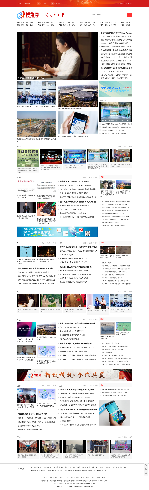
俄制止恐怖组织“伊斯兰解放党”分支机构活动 (116, 364)
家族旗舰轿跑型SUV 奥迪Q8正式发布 (114, 214)
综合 (43, 22)
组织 (110, 22)
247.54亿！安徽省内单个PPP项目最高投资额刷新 (78, 189)
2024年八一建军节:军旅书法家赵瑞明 (114, 43)
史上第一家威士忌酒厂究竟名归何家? (73, 282)
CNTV (65, 470)
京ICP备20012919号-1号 (61, 483)
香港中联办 (90, 467)
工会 (60, 22)
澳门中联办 (99, 467)
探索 (68, 25)
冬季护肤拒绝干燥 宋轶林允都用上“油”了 (75, 258)
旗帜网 (61, 467)
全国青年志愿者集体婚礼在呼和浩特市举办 (75, 397)
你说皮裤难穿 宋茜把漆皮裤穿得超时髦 (74, 271)
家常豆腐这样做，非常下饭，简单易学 (114, 395)
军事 (22, 22)
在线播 (128, 22)
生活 (81, 25)
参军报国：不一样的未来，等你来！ (113, 355)
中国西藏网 (34, 470)
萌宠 (115, 25)
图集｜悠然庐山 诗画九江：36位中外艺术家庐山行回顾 (36, 106)
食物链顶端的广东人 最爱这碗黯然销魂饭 (115, 211)
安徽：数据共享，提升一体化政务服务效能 (77, 323)
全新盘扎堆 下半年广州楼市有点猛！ (113, 226)
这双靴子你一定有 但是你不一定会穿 (73, 262)
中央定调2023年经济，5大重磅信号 (113, 130)
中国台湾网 (97, 470)
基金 (27, 25)
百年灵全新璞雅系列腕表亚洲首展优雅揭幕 (75, 274)
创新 (64, 25)
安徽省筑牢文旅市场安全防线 (29, 426)
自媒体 (128, 25)
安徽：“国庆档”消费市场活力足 (71, 209)
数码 (73, 25)
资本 (22, 25)
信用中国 (42, 470)
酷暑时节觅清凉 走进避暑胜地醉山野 (31, 429)
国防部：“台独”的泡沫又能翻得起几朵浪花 (115, 361)
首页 (19, 4)
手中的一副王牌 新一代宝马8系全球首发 (114, 205)
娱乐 (106, 25)
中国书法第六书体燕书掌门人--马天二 (32, 78)
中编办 (78, 467)
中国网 (60, 470)
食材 (110, 25)
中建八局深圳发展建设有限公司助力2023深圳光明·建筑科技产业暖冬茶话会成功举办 (97, 166)
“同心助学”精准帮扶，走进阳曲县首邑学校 (75, 417)
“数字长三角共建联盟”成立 (69, 339)
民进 (125, 467)
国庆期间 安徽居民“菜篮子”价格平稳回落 (75, 205)
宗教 (52, 25)
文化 (39, 25)
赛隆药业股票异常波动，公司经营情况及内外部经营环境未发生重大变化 (46, 221)
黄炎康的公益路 (65, 421)
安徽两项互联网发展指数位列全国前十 (74, 335)
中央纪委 (55, 467)
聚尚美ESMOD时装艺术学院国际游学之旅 (35, 269)
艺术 (43, 25)
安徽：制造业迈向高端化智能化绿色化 (74, 327)
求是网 (48, 470)
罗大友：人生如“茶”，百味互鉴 (112, 71)
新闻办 (84, 467)
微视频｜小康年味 (107, 263)
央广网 (104, 470)
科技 (60, 25)
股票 (31, 25)
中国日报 (71, 470)
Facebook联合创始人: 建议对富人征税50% (73, 136)
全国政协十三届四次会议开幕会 (112, 278)
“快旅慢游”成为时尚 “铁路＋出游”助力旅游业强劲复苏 (25, 407)
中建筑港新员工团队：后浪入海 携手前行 (115, 133)
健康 (85, 25)
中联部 (67, 467)
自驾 (94, 22)
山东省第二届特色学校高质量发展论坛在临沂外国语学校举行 (26, 261)
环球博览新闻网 (103, 481)
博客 (122, 25)
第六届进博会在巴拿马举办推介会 (70, 108)
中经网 (90, 470)
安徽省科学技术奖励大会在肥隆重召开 (75, 344)
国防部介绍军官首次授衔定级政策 (112, 349)
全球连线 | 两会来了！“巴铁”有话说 (113, 275)
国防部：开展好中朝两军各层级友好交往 (115, 346)
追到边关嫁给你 (107, 352)
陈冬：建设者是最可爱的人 (96, 455)
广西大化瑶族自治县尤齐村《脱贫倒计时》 (115, 281)
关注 (39, 22)
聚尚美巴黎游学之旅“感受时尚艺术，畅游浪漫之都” (37, 276)
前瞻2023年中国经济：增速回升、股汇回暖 (76, 185)
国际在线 (78, 470)
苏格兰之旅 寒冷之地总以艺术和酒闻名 (74, 278)
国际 (31, 22)
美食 (102, 385)
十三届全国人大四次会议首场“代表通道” (114, 272)
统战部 (72, 467)
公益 (101, 22)
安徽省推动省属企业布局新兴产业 (72, 331)
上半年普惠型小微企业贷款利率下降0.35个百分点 (78, 217)
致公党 (120, 467)
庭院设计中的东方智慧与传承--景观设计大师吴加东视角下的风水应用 (28, 170)
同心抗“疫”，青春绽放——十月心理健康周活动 (77, 413)
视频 (122, 22)
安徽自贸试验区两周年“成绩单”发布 (73, 213)
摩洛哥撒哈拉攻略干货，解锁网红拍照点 (115, 392)
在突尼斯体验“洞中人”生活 (110, 223)
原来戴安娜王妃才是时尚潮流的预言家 (75, 267)
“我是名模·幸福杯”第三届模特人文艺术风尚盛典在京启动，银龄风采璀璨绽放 (50, 167)
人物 (47, 25)
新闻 (18, 22)
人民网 (54, 470)
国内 (27, 22)
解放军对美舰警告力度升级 (110, 343)
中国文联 (114, 467)
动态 (64, 22)
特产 (89, 22)
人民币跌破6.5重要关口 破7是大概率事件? (115, 220)
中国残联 (107, 467)
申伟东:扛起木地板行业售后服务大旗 (73, 351)
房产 (73, 22)
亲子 (94, 25)
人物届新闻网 (46, 467)
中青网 (84, 470)
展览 (68, 22)
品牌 (89, 25)
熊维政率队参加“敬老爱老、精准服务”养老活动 (77, 401)
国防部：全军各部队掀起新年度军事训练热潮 (116, 358)
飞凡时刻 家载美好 (66, 255)
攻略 (85, 22)
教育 (47, 22)
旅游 (81, 22)
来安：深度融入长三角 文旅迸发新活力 (74, 193)
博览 (101, 25)
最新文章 (27, 4)
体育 (52, 22)
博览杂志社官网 (36, 467)
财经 (18, 25)
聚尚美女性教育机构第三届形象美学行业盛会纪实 (36, 280)
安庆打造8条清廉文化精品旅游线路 (32, 414)
